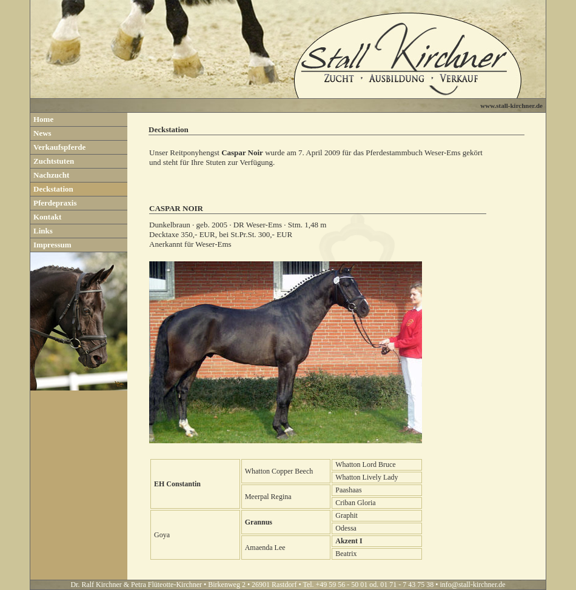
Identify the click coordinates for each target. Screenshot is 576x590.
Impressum (52, 244)
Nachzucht (51, 174)
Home (43, 119)
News (42, 133)
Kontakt (47, 216)
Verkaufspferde (59, 147)
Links (43, 230)
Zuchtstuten (53, 161)
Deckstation (53, 188)
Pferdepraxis (54, 202)
